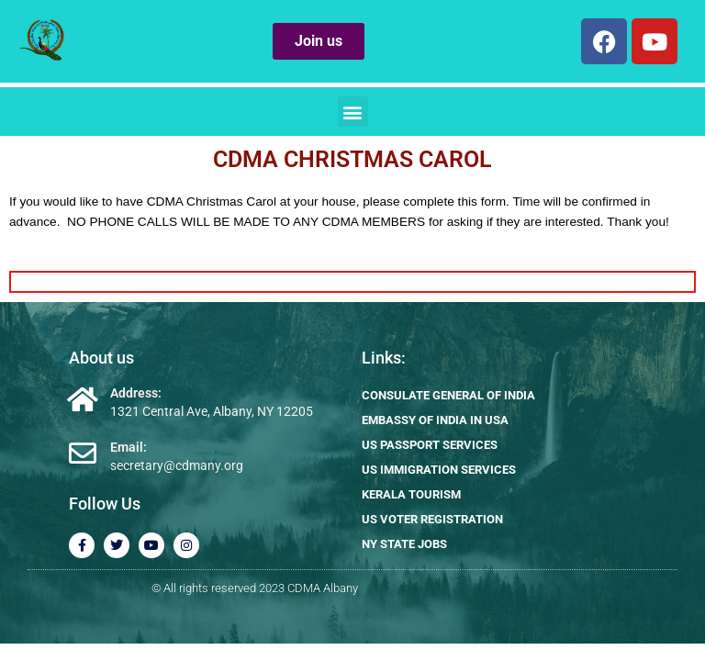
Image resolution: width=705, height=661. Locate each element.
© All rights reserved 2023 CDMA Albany (254, 588)
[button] (353, 111)
